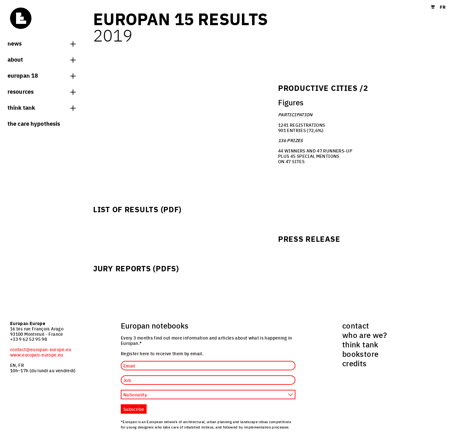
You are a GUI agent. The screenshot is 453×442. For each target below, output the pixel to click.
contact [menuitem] (355, 325)
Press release (309, 238)
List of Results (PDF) (137, 208)
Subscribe (133, 409)
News (42, 43)
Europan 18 (42, 75)
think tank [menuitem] (360, 344)
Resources (42, 91)
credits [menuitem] (354, 363)
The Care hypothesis (34, 123)
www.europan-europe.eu (36, 354)
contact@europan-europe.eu (40, 349)
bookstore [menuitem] (360, 353)
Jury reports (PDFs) (136, 267)
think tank (42, 107)
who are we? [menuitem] (364, 334)
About (42, 59)
